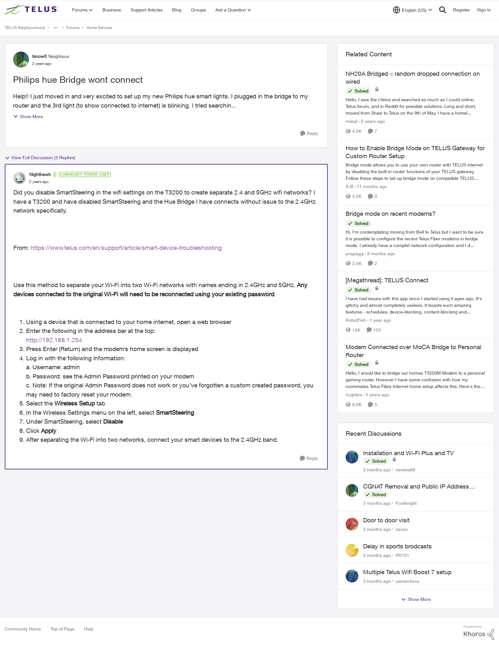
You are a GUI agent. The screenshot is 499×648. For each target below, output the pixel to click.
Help (88, 628)
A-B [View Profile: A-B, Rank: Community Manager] (349, 186)
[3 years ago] (376, 394)
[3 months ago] (377, 469)
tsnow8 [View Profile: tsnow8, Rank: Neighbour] (39, 56)
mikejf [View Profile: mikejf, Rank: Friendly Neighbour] (351, 121)
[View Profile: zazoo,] (352, 524)
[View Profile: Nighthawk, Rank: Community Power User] (19, 178)
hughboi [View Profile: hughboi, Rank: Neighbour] (354, 395)
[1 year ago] (379, 320)
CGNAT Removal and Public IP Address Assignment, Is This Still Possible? (416, 486)
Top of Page (62, 628)
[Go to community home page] (32, 10)
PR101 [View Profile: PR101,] (402, 555)
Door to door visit (386, 520)
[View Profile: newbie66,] (352, 457)
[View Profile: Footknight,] (352, 490)
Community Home (23, 628)
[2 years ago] (372, 121)
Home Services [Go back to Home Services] (99, 27)
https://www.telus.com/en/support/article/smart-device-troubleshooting (126, 247)
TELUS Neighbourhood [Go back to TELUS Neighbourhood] (25, 27)
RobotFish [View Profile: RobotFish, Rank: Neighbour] (356, 320)
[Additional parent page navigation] (56, 27)
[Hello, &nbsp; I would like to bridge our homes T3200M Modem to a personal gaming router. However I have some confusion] (416, 380)
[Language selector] (412, 10)
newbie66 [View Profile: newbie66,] (405, 469)
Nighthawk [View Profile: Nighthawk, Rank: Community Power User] (40, 174)
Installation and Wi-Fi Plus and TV (408, 452)
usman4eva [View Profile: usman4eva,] (407, 581)
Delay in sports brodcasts (397, 546)
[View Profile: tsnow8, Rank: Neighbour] (21, 59)
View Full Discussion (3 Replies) (40, 157)
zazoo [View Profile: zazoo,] (402, 529)
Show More (28, 116)
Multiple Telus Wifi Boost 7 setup (407, 571)
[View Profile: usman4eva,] (352, 576)
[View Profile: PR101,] (352, 550)
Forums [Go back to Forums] (73, 27)
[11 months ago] (371, 186)
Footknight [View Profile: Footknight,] (406, 503)
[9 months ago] (380, 253)
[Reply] (309, 133)
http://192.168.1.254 (54, 339)
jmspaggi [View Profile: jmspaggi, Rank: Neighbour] (355, 253)
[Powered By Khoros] (479, 632)
